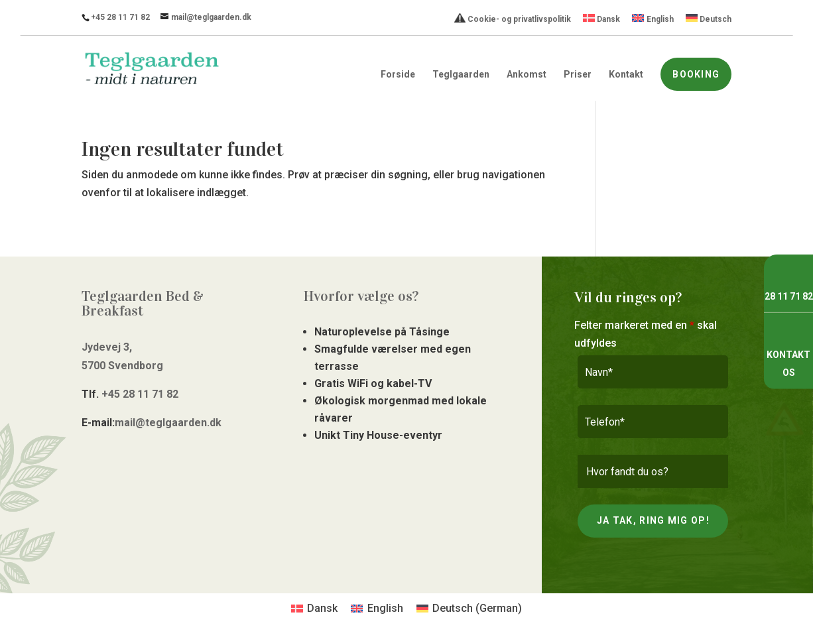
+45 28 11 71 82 (120, 17)
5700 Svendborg (122, 365)
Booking (695, 74)
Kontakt (626, 75)
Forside (398, 75)
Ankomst (526, 75)
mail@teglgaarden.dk (168, 422)
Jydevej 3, (107, 347)
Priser (578, 75)
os (788, 372)
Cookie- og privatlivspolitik (512, 18)
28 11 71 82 (789, 296)
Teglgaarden (460, 75)
